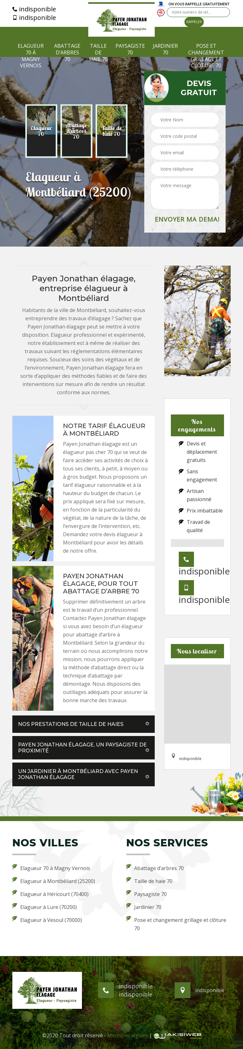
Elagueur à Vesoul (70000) (47, 919)
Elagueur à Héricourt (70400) (50, 894)
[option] (41, 131)
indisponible (34, 9)
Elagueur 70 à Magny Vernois (31, 56)
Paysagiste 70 (130, 49)
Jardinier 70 (165, 49)
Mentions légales (127, 1035)
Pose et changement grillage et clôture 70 (206, 56)
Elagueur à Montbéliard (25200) (53, 881)
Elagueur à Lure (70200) (44, 907)
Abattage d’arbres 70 (67, 52)
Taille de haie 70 (98, 52)
